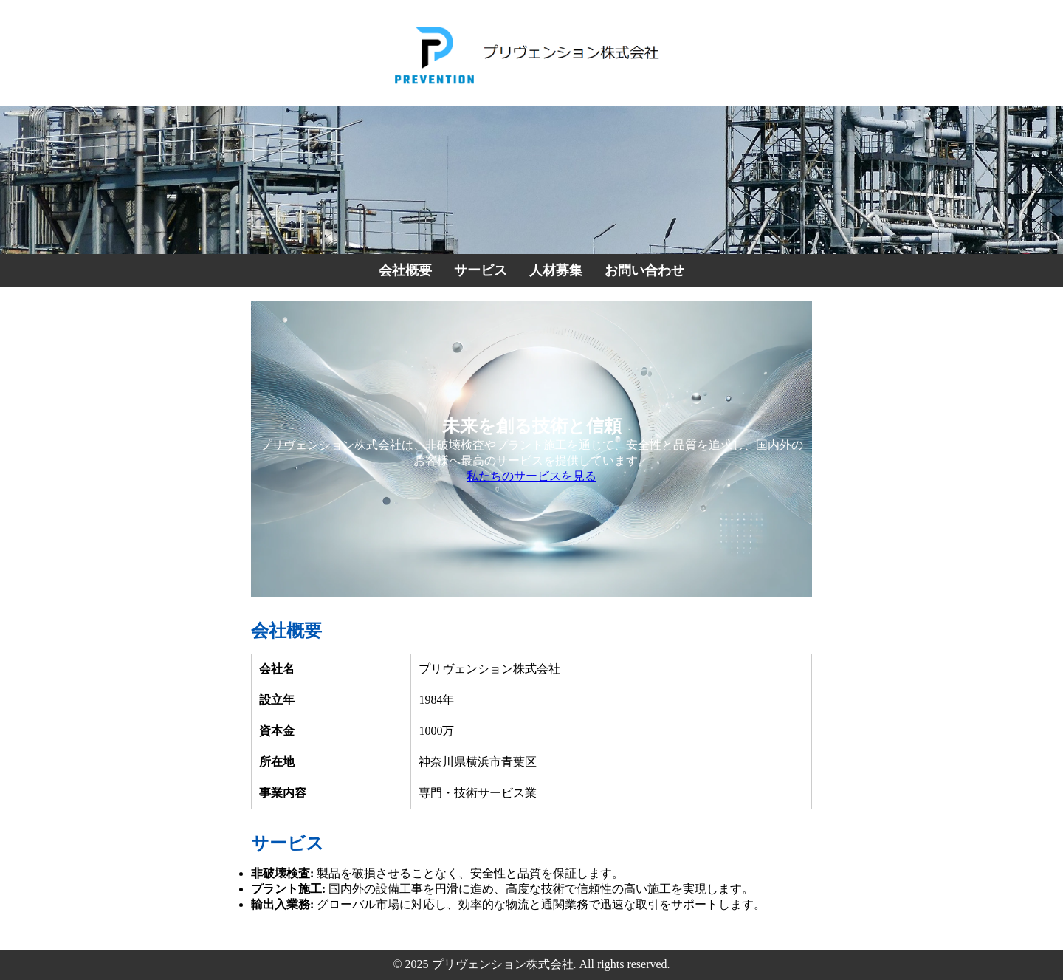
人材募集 (555, 270)
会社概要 (405, 270)
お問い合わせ (644, 270)
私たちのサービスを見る (531, 476)
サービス (480, 270)
